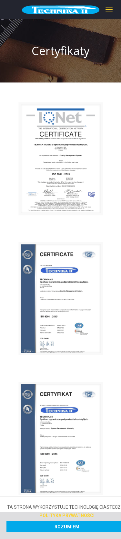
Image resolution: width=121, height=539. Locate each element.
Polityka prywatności (67, 515)
